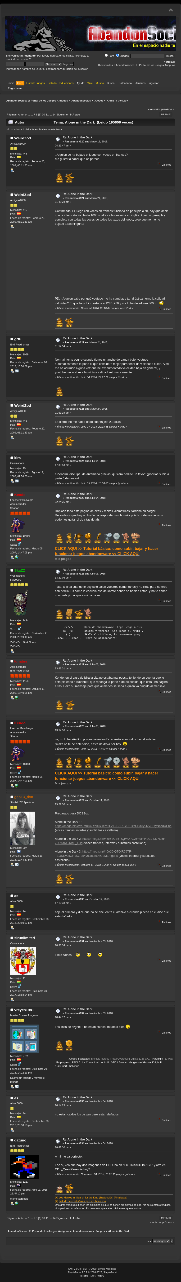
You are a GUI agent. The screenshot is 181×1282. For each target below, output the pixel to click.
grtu (17, 339)
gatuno (20, 1140)
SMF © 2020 (90, 1269)
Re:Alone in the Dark (77, 137)
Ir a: (150, 1241)
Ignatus (20, 661)
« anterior (154, 109)
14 (54, 114)
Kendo (20, 495)
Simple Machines (107, 1269)
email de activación (17, 59)
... (32, 114)
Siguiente (62, 114)
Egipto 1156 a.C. (147, 1058)
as (16, 896)
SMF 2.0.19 (74, 1269)
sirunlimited (24, 938)
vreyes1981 (24, 1010)
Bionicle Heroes (108, 1058)
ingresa (54, 55)
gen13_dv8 (23, 797)
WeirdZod (22, 138)
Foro (109, 55)
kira (17, 458)
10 (43, 114)
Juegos (122, 55)
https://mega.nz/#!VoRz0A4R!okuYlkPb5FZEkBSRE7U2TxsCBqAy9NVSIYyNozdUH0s (113, 826)
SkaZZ (19, 570)
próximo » (167, 109)
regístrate (67, 55)
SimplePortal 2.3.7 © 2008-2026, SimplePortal (92, 1272)
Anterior (22, 114)
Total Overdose (127, 1058)
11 (47, 114)
